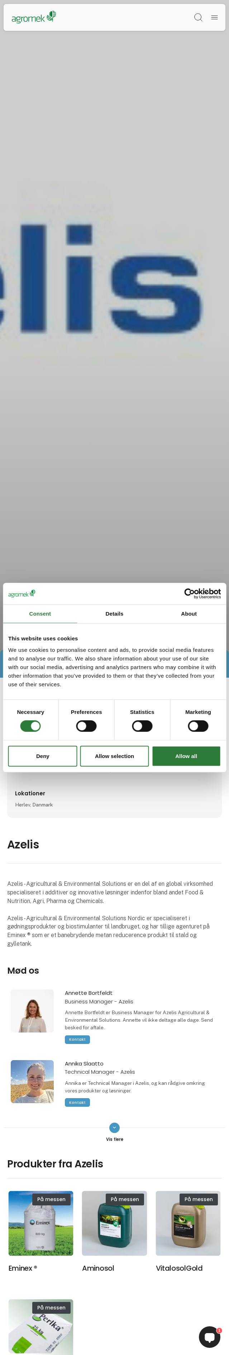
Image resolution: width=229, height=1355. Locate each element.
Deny (42, 756)
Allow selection (114, 756)
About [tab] (189, 613)
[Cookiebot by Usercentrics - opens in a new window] (189, 593)
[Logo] (34, 17)
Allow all (186, 756)
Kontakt (77, 1039)
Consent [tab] (40, 613)
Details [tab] (115, 613)
